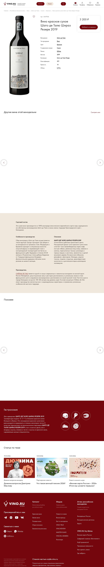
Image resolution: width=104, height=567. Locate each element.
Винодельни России (84, 516)
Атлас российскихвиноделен (85, 503)
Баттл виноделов (62, 521)
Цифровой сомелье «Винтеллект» (88, 539)
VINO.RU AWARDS (62, 536)
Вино (28, 11)
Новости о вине (61, 514)
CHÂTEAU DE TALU (22, 274)
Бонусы (75, 4)
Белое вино (36, 518)
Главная (6, 11)
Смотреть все (95, 112)
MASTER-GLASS (61, 532)
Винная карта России (84, 535)
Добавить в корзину (89, 27)
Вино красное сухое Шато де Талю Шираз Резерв (66, 11)
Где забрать (81, 553)
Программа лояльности (85, 546)
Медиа (50, 4)
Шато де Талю (35, 11)
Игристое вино (37, 525)
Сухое (42, 11)
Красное (48, 11)
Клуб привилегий (83, 542)
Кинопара (59, 540)
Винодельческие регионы (85, 520)
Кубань (59, 51)
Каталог (40, 4)
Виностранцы (60, 518)
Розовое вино (36, 521)
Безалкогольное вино (39, 529)
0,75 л (59, 68)
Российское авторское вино (17, 11)
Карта (79, 523)
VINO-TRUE (60, 525)
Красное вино (37, 514)
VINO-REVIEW (61, 529)
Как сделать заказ (83, 550)
